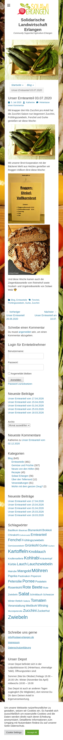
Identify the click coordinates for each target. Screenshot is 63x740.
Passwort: (13, 362)
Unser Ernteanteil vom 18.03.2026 (26, 412)
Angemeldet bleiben (21, 373)
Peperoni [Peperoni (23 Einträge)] (36, 576)
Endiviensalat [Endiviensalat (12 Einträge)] (24, 535)
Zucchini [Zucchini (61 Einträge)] (30, 610)
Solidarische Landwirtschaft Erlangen (32, 25)
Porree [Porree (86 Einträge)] (29, 581)
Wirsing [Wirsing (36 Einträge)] (43, 605)
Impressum (14, 642)
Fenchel (35, 300)
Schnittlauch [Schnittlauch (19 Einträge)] (36, 594)
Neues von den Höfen (23, 469)
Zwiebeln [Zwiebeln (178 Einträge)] (18, 617)
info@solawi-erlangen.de (21, 637)
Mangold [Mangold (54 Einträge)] (24, 571)
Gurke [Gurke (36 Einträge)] (43, 545)
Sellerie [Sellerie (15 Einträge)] (26, 601)
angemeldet (25, 332)
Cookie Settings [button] (14, 732)
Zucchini (35, 303)
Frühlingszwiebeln (16, 303)
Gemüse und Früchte (23, 465)
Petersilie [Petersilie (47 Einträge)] (15, 581)
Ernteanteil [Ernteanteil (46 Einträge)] (39, 534)
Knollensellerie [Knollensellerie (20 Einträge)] (16, 558)
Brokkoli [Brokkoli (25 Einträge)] (47, 530)
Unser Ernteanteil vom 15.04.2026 (26, 402)
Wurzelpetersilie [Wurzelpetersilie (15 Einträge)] (15, 611)
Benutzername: (16, 351)
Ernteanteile (21, 300)
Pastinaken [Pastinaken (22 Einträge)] (24, 576)
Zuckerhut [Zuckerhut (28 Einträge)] (43, 610)
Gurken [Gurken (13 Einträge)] (51, 546)
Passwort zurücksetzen (20, 383)
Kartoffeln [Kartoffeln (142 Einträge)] (18, 551)
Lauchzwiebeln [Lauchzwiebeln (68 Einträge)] (40, 564)
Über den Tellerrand (22, 479)
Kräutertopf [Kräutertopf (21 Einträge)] (46, 558)
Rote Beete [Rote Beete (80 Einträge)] (33, 587)
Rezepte (16, 472)
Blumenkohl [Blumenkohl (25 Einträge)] (35, 530)
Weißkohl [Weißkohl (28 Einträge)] (31, 605)
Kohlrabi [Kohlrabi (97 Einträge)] (31, 558)
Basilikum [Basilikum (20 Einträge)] (13, 530)
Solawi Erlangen (20, 476)
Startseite (17, 85)
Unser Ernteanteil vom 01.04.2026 (26, 405)
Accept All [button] (32, 732)
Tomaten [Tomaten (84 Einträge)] (38, 600)
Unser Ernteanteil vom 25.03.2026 (26, 409)
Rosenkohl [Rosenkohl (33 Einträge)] (15, 587)
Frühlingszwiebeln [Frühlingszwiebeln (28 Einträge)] (33, 540)
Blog (30, 85)
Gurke (28, 303)
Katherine (30, 102)
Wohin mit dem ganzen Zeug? (27, 486)
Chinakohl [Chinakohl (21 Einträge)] (13, 535)
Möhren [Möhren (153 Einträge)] (40, 570)
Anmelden (16, 380)
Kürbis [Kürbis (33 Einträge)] (12, 564)
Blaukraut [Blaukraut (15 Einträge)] (23, 530)
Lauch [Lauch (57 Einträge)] (22, 564)
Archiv (11, 421)
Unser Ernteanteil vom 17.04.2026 (26, 398)
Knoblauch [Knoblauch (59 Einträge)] (37, 552)
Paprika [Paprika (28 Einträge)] (12, 575)
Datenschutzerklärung (19, 647)
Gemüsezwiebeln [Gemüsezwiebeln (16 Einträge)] (16, 546)
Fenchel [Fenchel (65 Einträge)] (14, 540)
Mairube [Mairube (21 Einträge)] (12, 571)
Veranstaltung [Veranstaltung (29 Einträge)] (16, 605)
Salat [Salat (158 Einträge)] (23, 593)
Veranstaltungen (20, 483)
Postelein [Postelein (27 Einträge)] (41, 581)
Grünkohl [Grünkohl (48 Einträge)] (32, 545)
